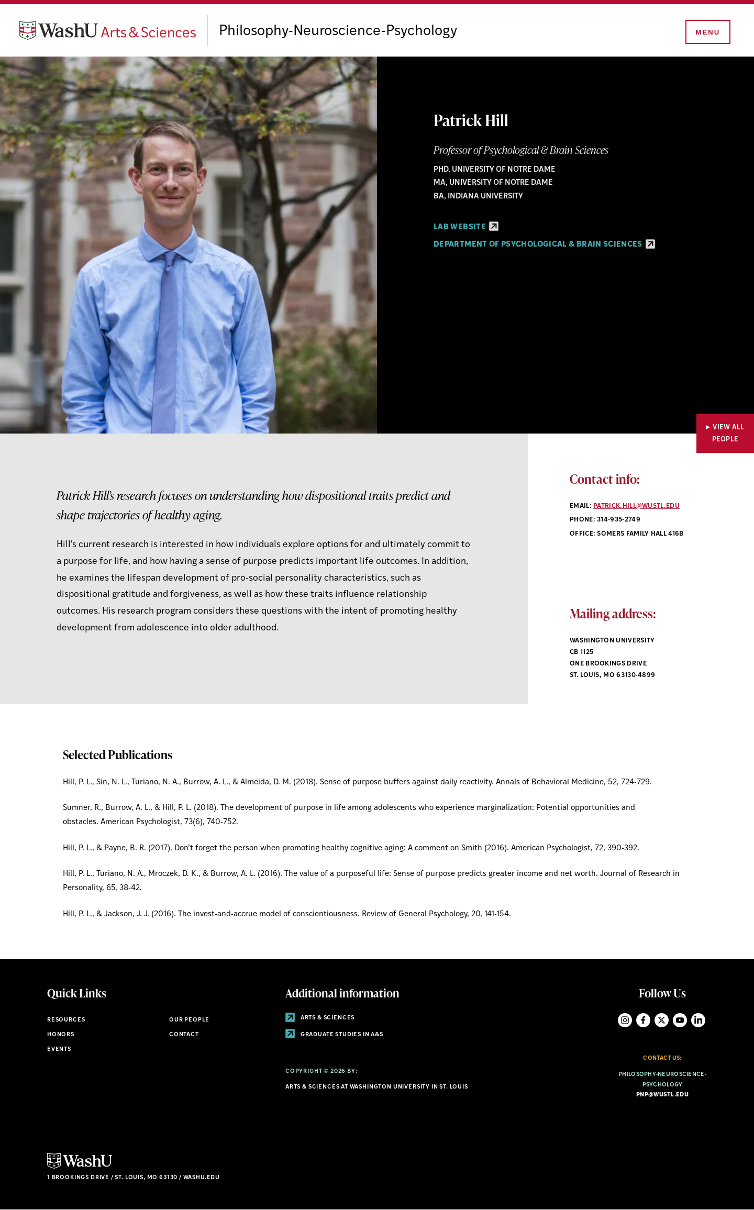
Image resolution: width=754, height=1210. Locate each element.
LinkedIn (698, 1020)
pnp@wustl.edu (662, 1095)
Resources (66, 1020)
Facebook (643, 1020)
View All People (728, 433)
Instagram (625, 1020)
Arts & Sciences (319, 1018)
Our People (189, 1020)
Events (59, 1049)
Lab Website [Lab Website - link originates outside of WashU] (466, 227)
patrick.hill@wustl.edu (636, 506)
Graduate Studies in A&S (334, 1035)
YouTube (680, 1020)
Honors (60, 1035)
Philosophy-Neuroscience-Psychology (346, 31)
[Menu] (706, 32)
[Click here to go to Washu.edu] (79, 1167)
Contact (184, 1035)
